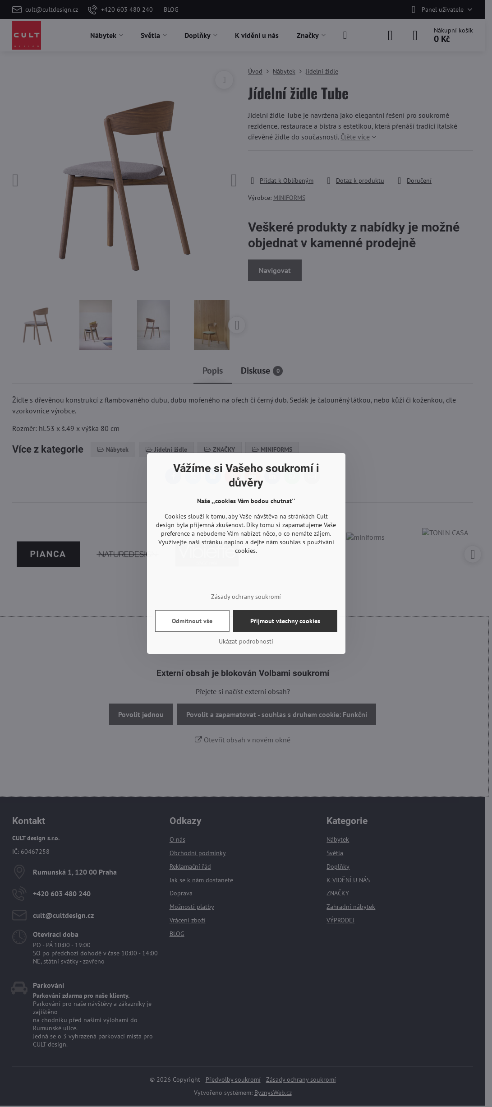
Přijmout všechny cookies (285, 621)
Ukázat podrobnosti (246, 641)
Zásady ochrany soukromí (246, 597)
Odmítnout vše (192, 621)
